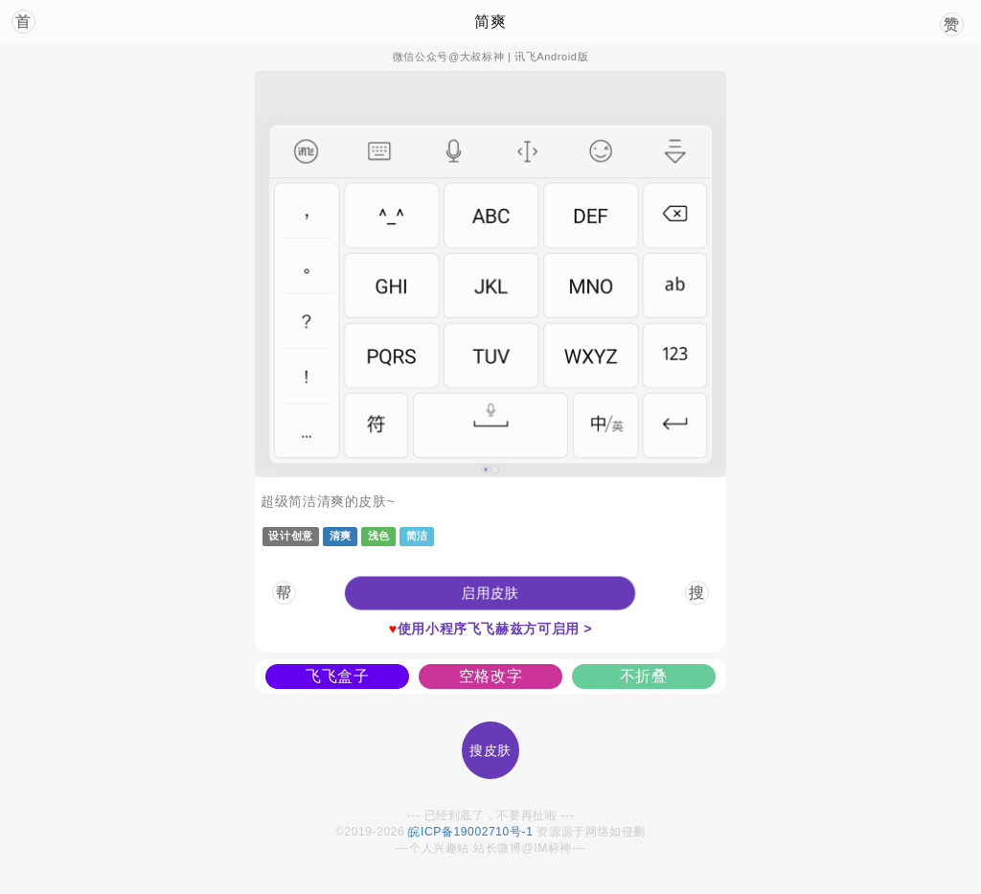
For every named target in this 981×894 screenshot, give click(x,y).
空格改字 (491, 676)
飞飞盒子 (338, 676)
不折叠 (644, 676)
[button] (490, 593)
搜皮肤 (490, 750)
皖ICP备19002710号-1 (470, 831)
